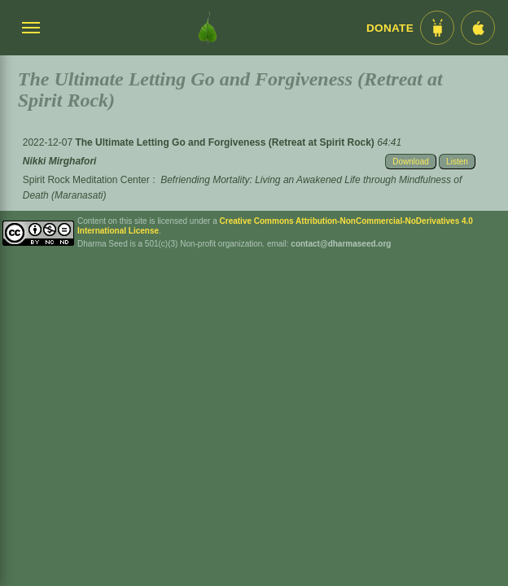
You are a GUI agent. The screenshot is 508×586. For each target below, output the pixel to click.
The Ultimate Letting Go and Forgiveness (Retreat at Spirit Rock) (226, 142)
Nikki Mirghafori (60, 161)
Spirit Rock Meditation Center (86, 180)
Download (410, 161)
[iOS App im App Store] (478, 28)
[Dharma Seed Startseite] (207, 28)
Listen (457, 161)
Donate (390, 28)
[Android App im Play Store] (437, 28)
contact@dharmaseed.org (341, 243)
